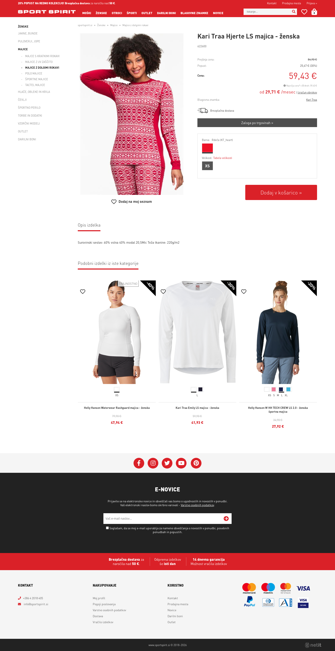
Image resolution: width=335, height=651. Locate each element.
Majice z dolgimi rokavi (42, 67)
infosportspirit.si (35, 604)
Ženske (101, 13)
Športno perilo (29, 107)
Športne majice (36, 79)
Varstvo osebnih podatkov (197, 505)
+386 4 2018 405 (33, 598)
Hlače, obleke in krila (34, 91)
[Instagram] (153, 463)
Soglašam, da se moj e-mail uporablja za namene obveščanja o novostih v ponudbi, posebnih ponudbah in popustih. (169, 530)
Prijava (312, 3)
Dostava (98, 616)
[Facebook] (139, 463)
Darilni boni (166, 13)
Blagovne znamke (194, 13)
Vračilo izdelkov (103, 622)
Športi (132, 13)
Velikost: (217, 158)
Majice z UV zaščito (39, 62)
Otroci (117, 13)
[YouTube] (181, 463)
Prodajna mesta (291, 3)
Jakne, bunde (28, 33)
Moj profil (99, 598)
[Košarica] (316, 12)
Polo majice (33, 73)
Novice (218, 13)
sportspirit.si (85, 25)
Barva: (217, 140)
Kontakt (271, 3)
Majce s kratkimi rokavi (42, 56)
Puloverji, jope (29, 41)
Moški (86, 13)
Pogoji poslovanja (104, 604)
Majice (23, 49)
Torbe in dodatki (30, 115)
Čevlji (22, 99)
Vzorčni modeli (29, 123)
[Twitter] (167, 463)
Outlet (146, 13)
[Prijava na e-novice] (226, 518)
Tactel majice (35, 85)
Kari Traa (311, 99)
